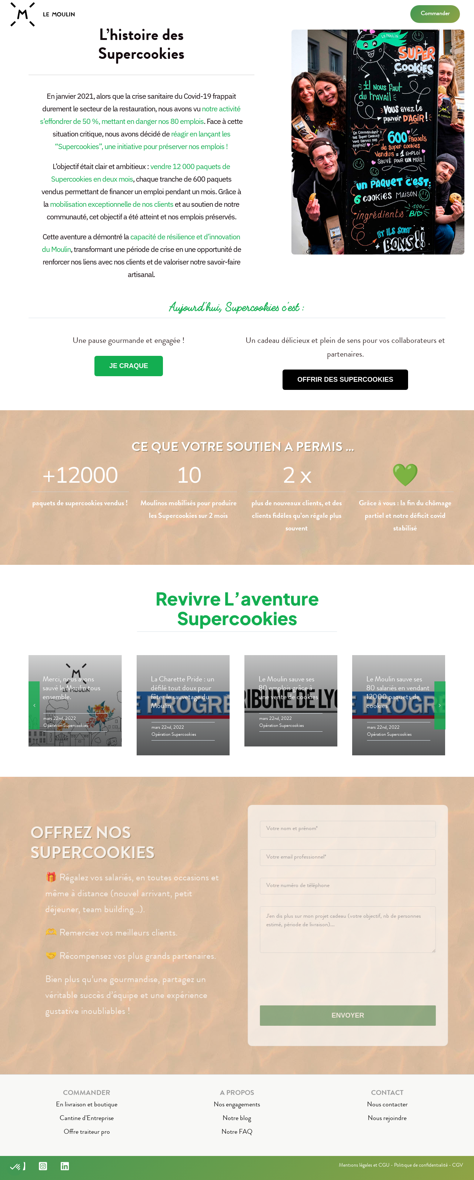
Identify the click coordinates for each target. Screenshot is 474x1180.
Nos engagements (237, 1105)
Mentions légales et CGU (364, 1165)
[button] (15, 1167)
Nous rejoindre (387, 1118)
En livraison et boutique (86, 1105)
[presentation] (320, 979)
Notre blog (237, 1118)
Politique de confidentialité (421, 1165)
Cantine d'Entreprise (87, 1118)
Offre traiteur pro (87, 1132)
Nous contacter (387, 1105)
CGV (457, 1165)
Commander (435, 14)
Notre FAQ (237, 1132)
